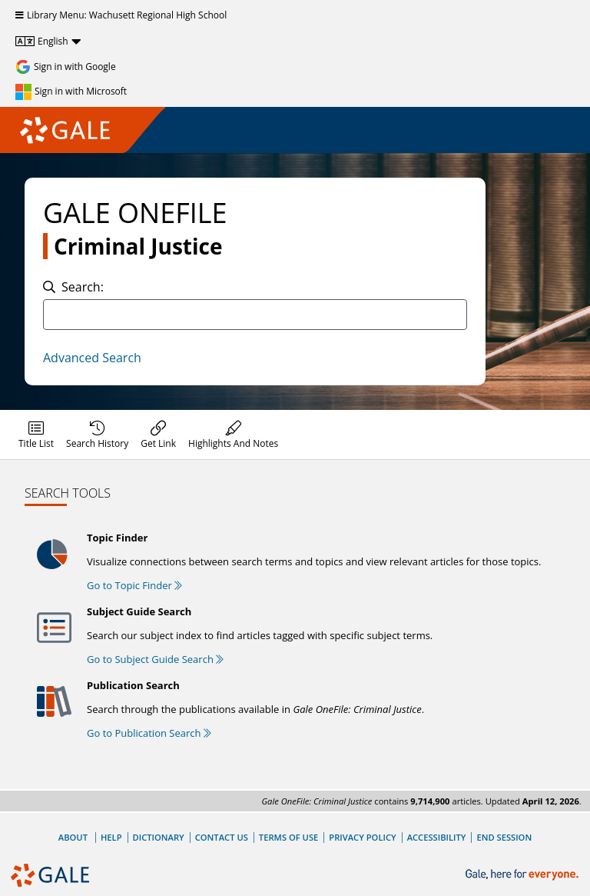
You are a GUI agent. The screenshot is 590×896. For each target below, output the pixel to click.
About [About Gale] (73, 837)
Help (111, 837)
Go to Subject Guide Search (155, 659)
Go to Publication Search (149, 733)
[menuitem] (36, 434)
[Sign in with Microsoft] (71, 91)
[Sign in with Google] (65, 67)
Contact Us (221, 837)
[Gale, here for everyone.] (523, 875)
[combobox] (255, 314)
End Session (504, 837)
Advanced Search (92, 357)
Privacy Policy (362, 837)
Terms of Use (288, 837)
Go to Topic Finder (134, 585)
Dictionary (158, 837)
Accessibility (436, 837)
